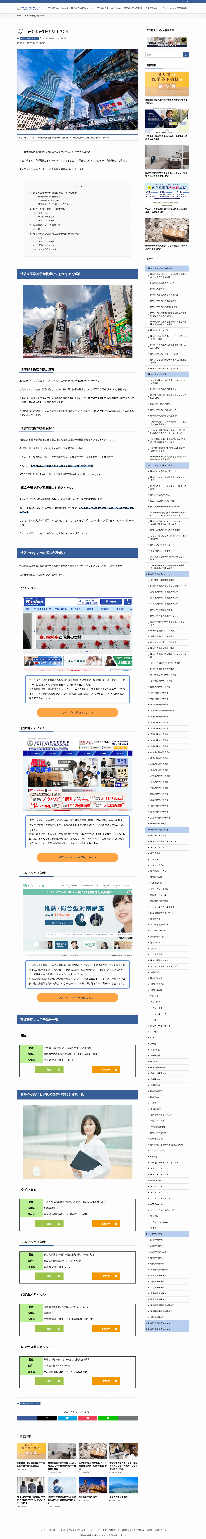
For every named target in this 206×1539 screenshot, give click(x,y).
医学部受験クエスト (159, 960)
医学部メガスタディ (159, 1174)
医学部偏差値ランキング (159, 1329)
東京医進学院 (156, 877)
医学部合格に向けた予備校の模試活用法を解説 (168, 361)
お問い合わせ (160, 1530)
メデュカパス (156, 1186)
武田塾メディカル (158, 895)
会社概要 (52, 1530)
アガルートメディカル (160, 1198)
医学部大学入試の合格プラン (163, 389)
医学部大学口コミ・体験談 (141, 1530)
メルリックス (156, 1168)
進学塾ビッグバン (158, 1139)
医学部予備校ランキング (159, 1323)
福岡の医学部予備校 (159, 806)
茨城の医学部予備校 (159, 722)
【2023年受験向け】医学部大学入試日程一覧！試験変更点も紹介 (167, 440)
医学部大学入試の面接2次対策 (164, 307)
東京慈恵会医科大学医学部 (162, 1305)
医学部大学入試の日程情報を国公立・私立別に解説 (168, 346)
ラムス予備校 (156, 954)
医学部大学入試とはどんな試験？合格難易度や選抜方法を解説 (168, 275)
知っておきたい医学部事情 (160, 465)
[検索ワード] (167, 54)
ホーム (42, 1530)
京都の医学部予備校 (159, 782)
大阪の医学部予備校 (159, 788)
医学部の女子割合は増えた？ (163, 471)
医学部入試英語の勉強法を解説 (164, 295)
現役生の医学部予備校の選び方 (164, 592)
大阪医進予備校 (157, 984)
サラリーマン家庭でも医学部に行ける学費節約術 (168, 537)
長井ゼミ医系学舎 (158, 1073)
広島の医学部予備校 (159, 800)
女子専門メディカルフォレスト (164, 1162)
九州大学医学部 (157, 1281)
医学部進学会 (156, 978)
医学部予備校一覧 (158, 823)
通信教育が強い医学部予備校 (163, 675)
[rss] (183, 1)
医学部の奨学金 (157, 289)
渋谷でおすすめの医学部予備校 (49, 209)
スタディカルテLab (159, 924)
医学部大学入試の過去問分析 (163, 410)
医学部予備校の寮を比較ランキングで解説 (168, 655)
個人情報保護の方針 (77, 1530)
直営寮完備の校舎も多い (49, 200)
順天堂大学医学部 (158, 1299)
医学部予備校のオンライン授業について (168, 586)
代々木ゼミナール (158, 835)
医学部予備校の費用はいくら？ (164, 616)
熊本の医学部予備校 (159, 812)
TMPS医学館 (156, 883)
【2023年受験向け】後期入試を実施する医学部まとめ (167, 449)
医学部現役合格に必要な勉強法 (164, 368)
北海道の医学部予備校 (160, 687)
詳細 (49, 1069)
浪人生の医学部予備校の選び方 (164, 598)
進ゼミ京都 (155, 948)
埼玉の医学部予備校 (159, 728)
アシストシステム (158, 1151)
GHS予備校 (155, 1109)
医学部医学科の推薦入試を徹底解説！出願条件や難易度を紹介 (168, 458)
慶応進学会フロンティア (161, 1115)
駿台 (40, 229)
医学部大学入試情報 (157, 374)
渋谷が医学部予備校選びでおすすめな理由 (55, 192)
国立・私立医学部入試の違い (163, 501)
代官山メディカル (46, 216)
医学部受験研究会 (158, 1067)
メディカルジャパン (159, 1192)
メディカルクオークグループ (163, 966)
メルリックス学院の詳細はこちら (76, 997)
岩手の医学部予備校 (159, 704)
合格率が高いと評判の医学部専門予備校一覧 (56, 233)
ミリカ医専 (155, 1002)
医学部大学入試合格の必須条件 (164, 415)
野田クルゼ (155, 996)
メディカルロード (158, 1008)
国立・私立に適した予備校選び (164, 642)
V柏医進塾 (155, 1049)
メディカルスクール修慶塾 (162, 907)
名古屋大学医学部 (158, 1275)
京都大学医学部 (157, 1287)
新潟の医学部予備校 (159, 770)
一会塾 (153, 1103)
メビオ (153, 1020)
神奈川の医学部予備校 (160, 752)
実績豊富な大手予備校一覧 (47, 225)
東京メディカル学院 (159, 889)
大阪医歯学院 (156, 990)
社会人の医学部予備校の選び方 (164, 604)
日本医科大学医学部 (159, 1269)
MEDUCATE (156, 1180)
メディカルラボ (157, 847)
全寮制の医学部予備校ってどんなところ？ (167, 623)
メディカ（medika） (159, 1222)
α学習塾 (154, 1156)
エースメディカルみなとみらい (164, 1210)
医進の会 (154, 1061)
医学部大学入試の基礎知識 (160, 268)
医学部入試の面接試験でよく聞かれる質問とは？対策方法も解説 (168, 314)
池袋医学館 (155, 1079)
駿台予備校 (155, 919)
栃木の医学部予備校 (159, 716)
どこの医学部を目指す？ (161, 551)
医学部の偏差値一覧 (159, 330)
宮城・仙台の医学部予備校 (162, 710)
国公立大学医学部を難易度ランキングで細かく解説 (168, 396)
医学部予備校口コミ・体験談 (115, 1530)
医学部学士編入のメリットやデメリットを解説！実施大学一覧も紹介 (168, 522)
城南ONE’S (155, 972)
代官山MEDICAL (157, 1127)
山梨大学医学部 (157, 1240)
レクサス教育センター (48, 249)
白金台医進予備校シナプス (162, 913)
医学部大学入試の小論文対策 (163, 301)
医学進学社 (155, 1097)
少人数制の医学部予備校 (161, 681)
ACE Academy (156, 1204)
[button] (27, 1418)
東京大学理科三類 (158, 1252)
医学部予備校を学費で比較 (162, 669)
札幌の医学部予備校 (159, 693)
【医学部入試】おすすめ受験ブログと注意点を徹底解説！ (168, 423)
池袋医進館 (155, 1085)
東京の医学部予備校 (159, 740)
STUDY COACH (157, 930)
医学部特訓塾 (156, 1091)
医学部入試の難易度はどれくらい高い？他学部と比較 (168, 337)
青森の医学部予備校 (159, 699)
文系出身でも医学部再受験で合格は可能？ (167, 558)
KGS (152, 1038)
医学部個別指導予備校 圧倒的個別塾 (166, 1145)
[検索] (187, 1)
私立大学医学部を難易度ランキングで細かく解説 (168, 381)
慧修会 (153, 1228)
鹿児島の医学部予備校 (160, 818)
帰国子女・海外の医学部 (161, 404)
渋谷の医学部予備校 (159, 746)
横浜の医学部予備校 (159, 758)
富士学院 (154, 1216)
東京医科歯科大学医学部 (161, 1311)
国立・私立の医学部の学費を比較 (165, 530)
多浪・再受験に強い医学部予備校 (165, 663)
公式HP (106, 1069)
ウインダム (43, 213)
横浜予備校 (155, 853)
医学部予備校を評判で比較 (162, 648)
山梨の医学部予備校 (159, 764)
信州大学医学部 (157, 1263)
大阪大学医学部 (157, 1317)
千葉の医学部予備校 (159, 734)
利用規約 (62, 1530)
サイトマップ (94, 1530)
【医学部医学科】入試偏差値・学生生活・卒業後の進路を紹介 (167, 566)
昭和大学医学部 (157, 1258)
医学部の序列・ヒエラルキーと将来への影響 (168, 487)
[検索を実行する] (186, 54)
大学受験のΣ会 (157, 936)
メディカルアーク (158, 1014)
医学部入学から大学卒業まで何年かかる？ (167, 478)
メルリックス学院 (46, 220)
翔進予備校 (155, 942)
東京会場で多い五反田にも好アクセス (55, 204)
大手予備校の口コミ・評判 (162, 636)
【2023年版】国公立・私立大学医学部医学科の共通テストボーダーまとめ (167, 431)
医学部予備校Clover (159, 1133)
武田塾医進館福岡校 (159, 901)
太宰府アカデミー (158, 1121)
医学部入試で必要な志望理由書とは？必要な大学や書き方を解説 (168, 323)
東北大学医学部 (157, 1246)
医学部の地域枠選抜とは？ (162, 283)
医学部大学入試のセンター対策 (164, 354)
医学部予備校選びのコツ (29, 38)
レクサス (154, 1032)
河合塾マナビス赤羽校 (160, 1026)
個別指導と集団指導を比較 (162, 580)
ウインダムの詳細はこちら (76, 712)
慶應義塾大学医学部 (159, 1293)
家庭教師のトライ (158, 871)
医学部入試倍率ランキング (162, 545)
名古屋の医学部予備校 (160, 776)
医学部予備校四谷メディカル (163, 841)
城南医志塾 (155, 1055)
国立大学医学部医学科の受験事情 (165, 506)
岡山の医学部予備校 (159, 794)
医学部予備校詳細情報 (158, 829)
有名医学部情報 (155, 1234)
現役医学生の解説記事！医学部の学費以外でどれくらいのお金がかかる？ (168, 514)
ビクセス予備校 (157, 865)
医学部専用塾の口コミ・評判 (163, 630)
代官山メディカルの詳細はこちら (76, 857)
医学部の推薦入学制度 (160, 495)
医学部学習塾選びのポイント (163, 610)
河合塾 (153, 1043)
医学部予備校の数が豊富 (49, 196)
